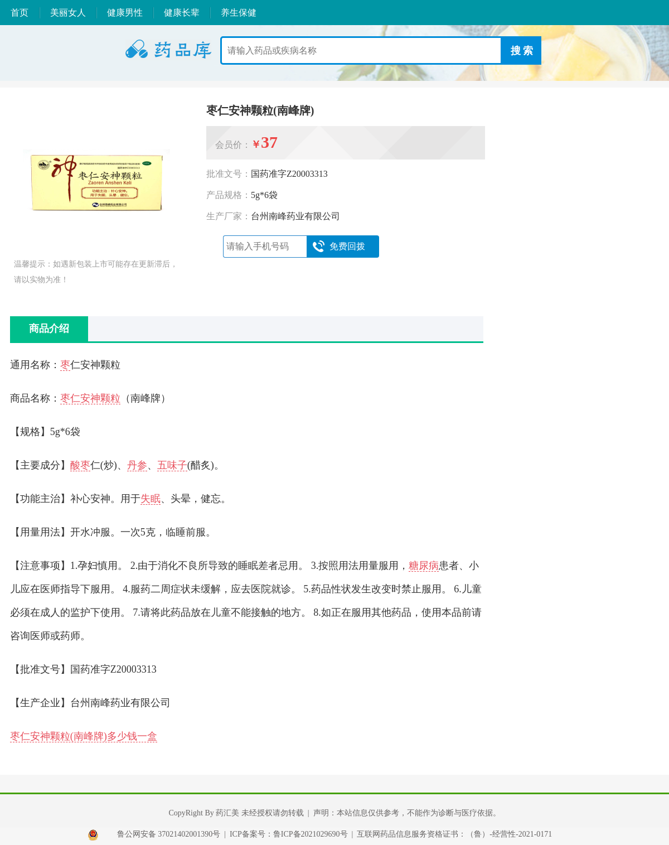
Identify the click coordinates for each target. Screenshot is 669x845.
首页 (19, 12)
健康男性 (125, 12)
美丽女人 (68, 12)
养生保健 (238, 12)
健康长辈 (182, 12)
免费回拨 (338, 246)
